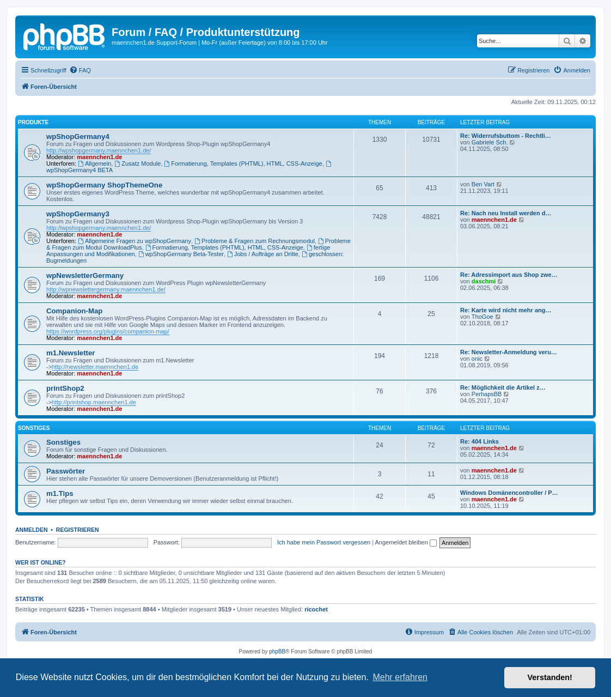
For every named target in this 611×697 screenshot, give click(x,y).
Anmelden (31, 529)
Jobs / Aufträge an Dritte (262, 254)
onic (477, 358)
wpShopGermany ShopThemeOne (104, 185)
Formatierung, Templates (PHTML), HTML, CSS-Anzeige (243, 163)
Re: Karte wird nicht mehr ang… (505, 310)
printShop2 (65, 388)
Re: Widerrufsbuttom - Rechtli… (505, 135)
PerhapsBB (487, 394)
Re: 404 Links (479, 441)
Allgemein (94, 163)
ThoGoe (482, 316)
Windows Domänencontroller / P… (509, 492)
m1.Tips (60, 493)
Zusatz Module (137, 163)
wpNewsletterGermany (85, 275)
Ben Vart (483, 184)
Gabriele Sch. (490, 142)
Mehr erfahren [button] (399, 677)
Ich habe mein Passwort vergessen (323, 542)
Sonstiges (34, 428)
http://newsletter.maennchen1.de (95, 366)
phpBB (277, 651)
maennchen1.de (99, 157)
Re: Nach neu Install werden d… (505, 213)
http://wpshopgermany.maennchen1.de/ (98, 150)
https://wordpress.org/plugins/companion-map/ (107, 331)
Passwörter (65, 471)
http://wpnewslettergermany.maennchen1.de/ (106, 289)
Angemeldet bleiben (406, 542)
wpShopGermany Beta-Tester (181, 254)
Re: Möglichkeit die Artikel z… (503, 387)
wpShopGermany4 (77, 136)
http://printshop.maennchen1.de (94, 402)
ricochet (316, 609)
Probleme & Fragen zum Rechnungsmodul (254, 241)
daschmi (484, 281)
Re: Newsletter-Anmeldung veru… (508, 352)
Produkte (33, 122)
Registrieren (77, 529)
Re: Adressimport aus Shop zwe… (509, 274)
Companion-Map (74, 311)
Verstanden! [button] (550, 677)
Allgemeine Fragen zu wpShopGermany (134, 241)
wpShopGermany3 (77, 214)
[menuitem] (80, 70)
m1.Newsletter (70, 353)
